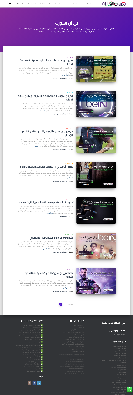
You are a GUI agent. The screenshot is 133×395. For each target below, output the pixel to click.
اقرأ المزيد (65, 75)
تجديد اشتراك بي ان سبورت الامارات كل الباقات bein (46, 159)
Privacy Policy (119, 390)
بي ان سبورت (69, 57)
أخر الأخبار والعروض (71, 3)
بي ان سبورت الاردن (20, 3)
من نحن (50, 3)
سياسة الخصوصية (32, 3)
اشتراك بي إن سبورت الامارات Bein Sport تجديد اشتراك (49, 260)
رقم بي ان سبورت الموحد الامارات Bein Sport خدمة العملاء (46, 62)
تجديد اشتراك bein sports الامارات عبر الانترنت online (46, 192)
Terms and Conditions (105, 390)
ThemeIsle (10, 390)
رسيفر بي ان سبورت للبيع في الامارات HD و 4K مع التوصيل (47, 128)
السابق (70, 287)
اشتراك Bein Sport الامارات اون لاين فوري (51, 225)
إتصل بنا (42, 3)
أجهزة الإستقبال (59, 3)
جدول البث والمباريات (85, 3)
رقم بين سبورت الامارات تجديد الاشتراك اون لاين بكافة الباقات (45, 95)
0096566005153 (119, 318)
